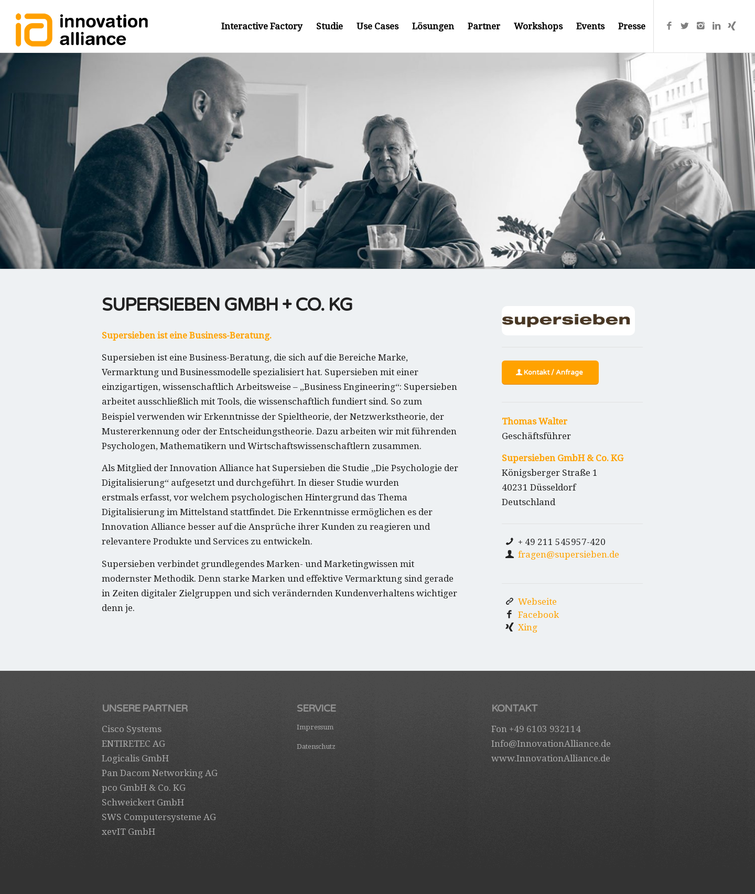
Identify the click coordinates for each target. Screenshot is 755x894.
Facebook (538, 614)
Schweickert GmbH (143, 802)
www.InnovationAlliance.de (550, 758)
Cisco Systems (131, 729)
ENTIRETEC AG (133, 743)
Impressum (315, 727)
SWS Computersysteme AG (159, 817)
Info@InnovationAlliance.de (551, 743)
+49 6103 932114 (545, 729)
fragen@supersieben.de (568, 554)
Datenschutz (316, 746)
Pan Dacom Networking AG (160, 773)
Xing (527, 627)
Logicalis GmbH (135, 758)
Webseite (537, 601)
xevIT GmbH (128, 831)
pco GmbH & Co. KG (144, 787)
